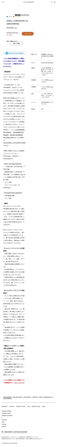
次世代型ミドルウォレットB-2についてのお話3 (47, 56)
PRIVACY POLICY (21, 406)
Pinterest (4, 426)
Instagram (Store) (6, 413)
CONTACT (12, 406)
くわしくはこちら (19, 382)
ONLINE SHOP (17, 397)
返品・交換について (12, 41)
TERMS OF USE (35, 406)
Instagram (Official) (6, 411)
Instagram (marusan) (7, 415)
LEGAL (43, 406)
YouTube (4, 424)
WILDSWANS (7, 397)
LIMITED (34, 397)
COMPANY (4, 406)
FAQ (28, 406)
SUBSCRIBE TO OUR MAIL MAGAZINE (14, 432)
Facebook (4, 419)
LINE (3, 422)
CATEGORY (27, 397)
